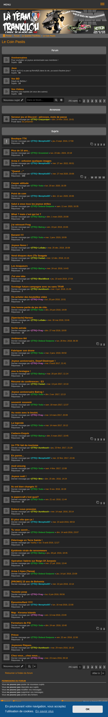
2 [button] (84, 101)
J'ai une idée (18, 276)
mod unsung (18, 466)
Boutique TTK (19, 138)
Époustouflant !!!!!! (22, 602)
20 (92, 177)
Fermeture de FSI (21, 623)
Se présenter (27, 121)
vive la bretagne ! (21, 371)
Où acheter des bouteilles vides (29, 297)
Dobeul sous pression (23, 509)
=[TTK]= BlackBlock (39, 279)
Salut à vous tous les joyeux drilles (31, 204)
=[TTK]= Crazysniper (40, 119)
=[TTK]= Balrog (37, 217)
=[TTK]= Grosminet (39, 153)
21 (96, 177)
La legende (17, 423)
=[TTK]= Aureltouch (39, 289)
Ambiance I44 (19, 338)
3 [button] (88, 101)
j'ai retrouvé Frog (21, 224)
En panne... (17, 455)
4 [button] (92, 101)
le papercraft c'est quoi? (25, 497)
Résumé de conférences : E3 (27, 381)
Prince (14, 635)
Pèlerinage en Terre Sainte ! (27, 540)
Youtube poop (19, 592)
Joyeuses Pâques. (21, 645)
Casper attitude (20, 183)
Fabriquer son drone (22, 350)
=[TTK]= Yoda (36, 186)
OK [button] (88, 709)
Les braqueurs (19, 266)
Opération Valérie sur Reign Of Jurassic (33, 560)
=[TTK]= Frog (36, 299)
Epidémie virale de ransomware (29, 550)
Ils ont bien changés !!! (24, 486)
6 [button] (100, 101)
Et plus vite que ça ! (22, 519)
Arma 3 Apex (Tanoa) (23, 571)
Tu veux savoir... (20, 529)
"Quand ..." (17, 171)
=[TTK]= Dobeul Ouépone (42, 206)
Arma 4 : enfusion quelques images (31, 161)
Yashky (33, 543)
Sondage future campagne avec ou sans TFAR (37, 286)
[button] (104, 101)
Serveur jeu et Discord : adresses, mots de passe (39, 117)
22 (100, 177)
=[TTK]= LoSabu (38, 248)
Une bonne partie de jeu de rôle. (29, 307)
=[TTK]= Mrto (36, 479)
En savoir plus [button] (44, 711)
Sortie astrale (18, 328)
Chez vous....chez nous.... (25, 655)
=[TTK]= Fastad (37, 258)
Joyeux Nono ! (19, 245)
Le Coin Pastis (13, 42)
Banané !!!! (17, 235)
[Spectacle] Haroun (22, 317)
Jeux (14, 68)
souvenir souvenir (21, 402)
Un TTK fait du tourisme (24, 445)
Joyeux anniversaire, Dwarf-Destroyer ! (33, 360)
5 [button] (96, 101)
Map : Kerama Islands (23, 612)
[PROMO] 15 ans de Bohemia (27, 581)
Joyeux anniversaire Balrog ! (27, 392)
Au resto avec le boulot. (24, 412)
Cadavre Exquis (20, 433)
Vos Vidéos (17, 89)
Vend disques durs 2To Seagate (29, 255)
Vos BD (15, 78)
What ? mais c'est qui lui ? (26, 214)
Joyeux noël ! (18, 476)
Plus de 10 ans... (20, 150)
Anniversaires (19, 57)
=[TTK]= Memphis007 (40, 141)
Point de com (18, 193)
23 (104, 177)
